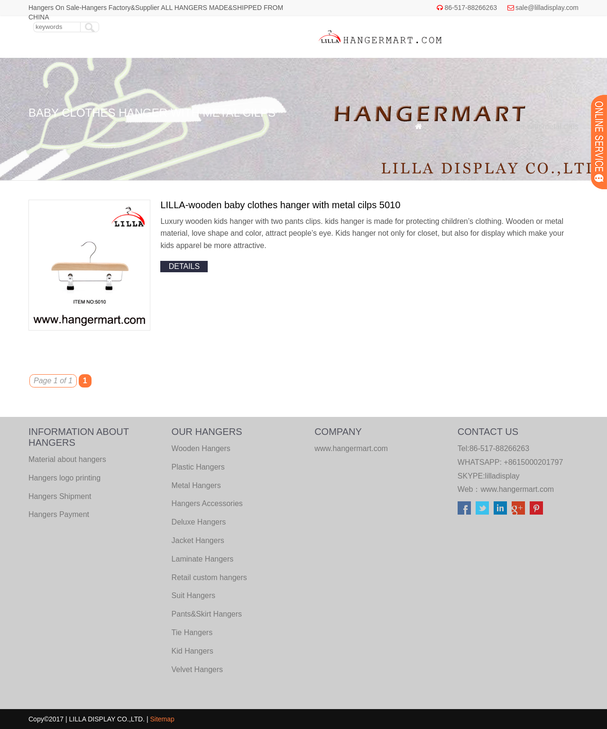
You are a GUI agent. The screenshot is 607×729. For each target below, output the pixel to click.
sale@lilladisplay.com (547, 7)
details (184, 266)
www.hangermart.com (517, 489)
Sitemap (162, 719)
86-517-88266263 (470, 7)
